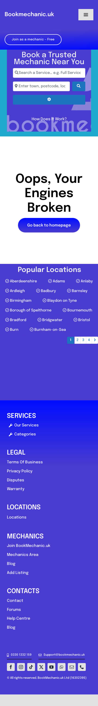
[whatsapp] (61, 667)
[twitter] (41, 667)
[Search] (78, 86)
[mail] (72, 667)
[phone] (82, 667)
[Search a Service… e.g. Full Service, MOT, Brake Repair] (49, 73)
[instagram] (21, 667)
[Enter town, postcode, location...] (41, 86)
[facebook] (11, 667)
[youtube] (51, 667)
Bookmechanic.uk (29, 15)
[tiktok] (31, 667)
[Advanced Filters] (49, 100)
